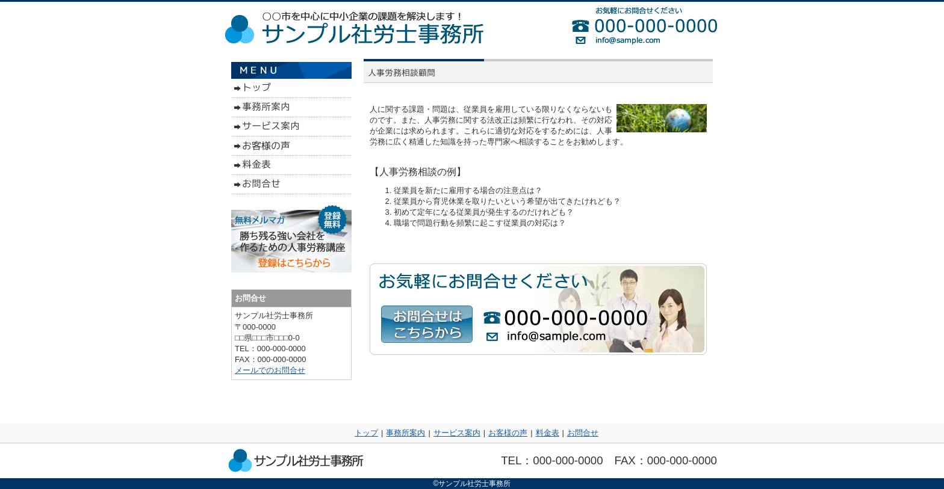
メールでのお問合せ (270, 370)
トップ (366, 432)
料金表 (547, 432)
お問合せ (582, 432)
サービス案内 (456, 432)
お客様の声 (507, 432)
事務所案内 (405, 432)
